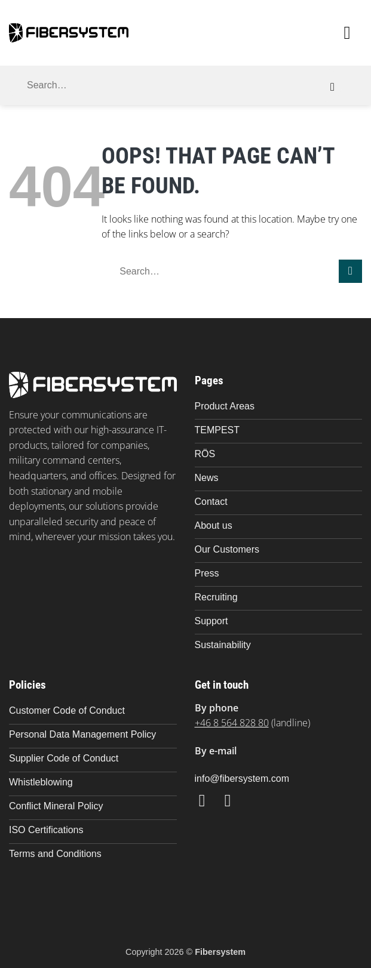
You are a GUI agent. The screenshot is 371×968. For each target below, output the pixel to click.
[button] (353, 33)
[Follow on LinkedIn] (233, 800)
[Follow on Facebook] (207, 800)
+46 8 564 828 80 (232, 722)
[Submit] (332, 87)
